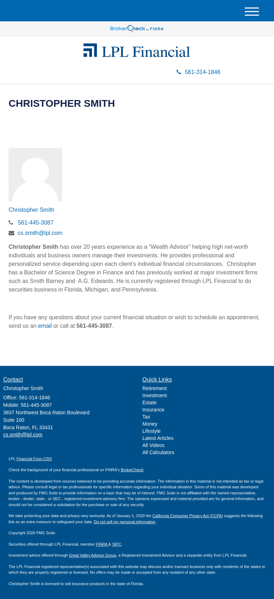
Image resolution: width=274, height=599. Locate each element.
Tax (146, 417)
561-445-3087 (36, 223)
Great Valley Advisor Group (92, 555)
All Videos (153, 445)
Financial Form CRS (34, 459)
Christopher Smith (31, 210)
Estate (149, 402)
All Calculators (158, 452)
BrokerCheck (132, 470)
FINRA (102, 544)
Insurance (153, 410)
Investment (154, 395)
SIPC (116, 544)
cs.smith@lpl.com (39, 233)
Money (149, 424)
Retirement (154, 388)
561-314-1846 (198, 72)
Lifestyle (151, 431)
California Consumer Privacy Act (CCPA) (187, 516)
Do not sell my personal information (124, 522)
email (45, 326)
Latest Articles (157, 438)
